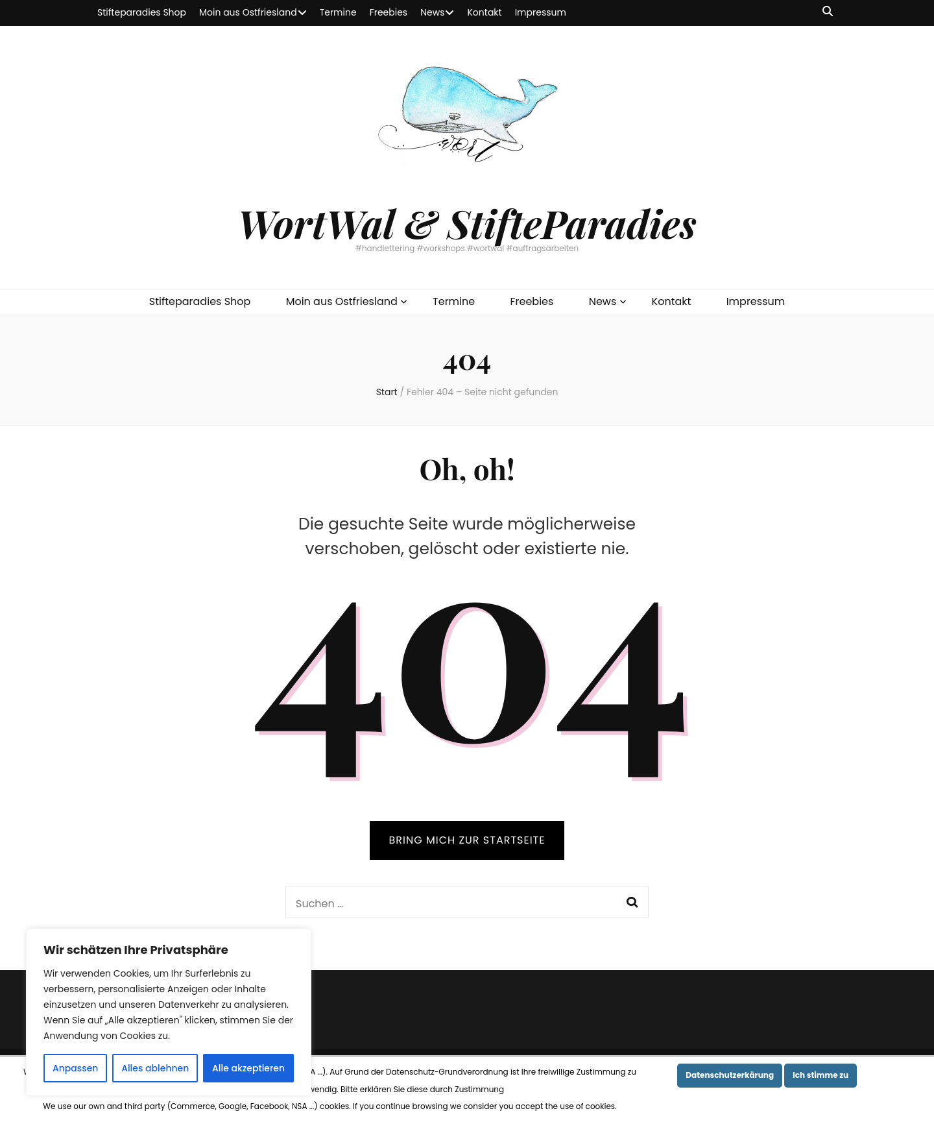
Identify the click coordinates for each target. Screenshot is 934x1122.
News (432, 12)
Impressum (540, 12)
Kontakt (484, 12)
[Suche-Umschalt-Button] (827, 12)
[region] (168, 1012)
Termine (338, 12)
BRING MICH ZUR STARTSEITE (467, 840)
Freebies (389, 12)
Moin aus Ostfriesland (248, 12)
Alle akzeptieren (248, 1068)
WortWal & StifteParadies (466, 223)
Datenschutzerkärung (730, 1074)
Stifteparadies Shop (141, 12)
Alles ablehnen (155, 1068)
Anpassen (76, 1068)
